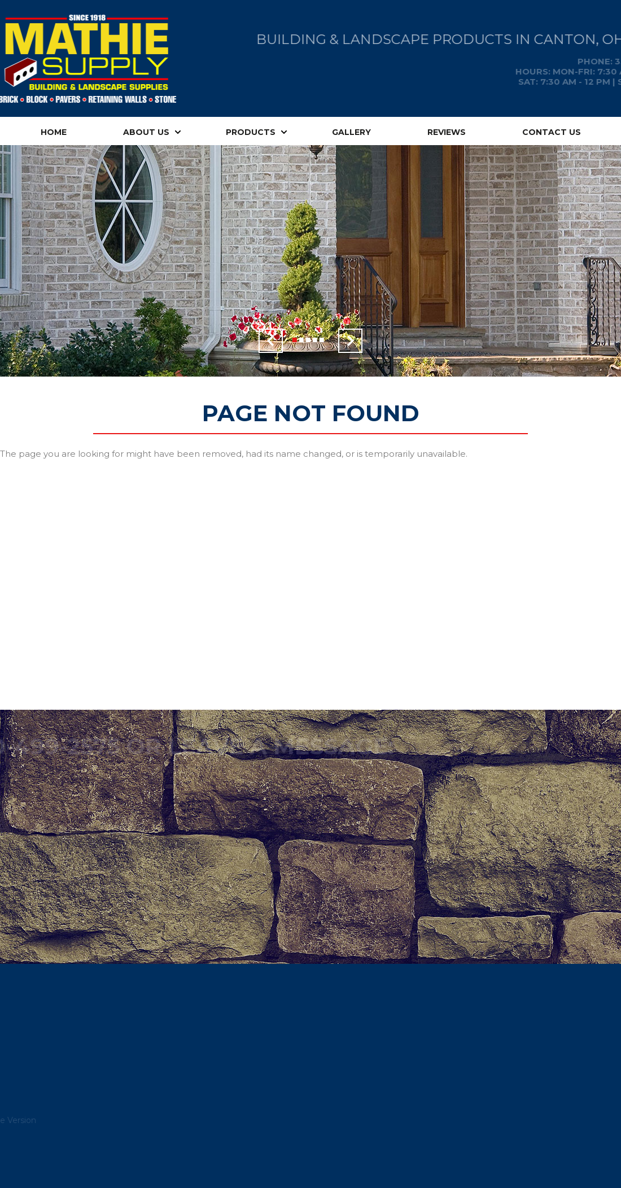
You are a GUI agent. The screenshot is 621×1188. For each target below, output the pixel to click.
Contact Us (551, 132)
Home (54, 132)
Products (250, 132)
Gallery (351, 132)
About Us (146, 132)
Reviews (446, 132)
